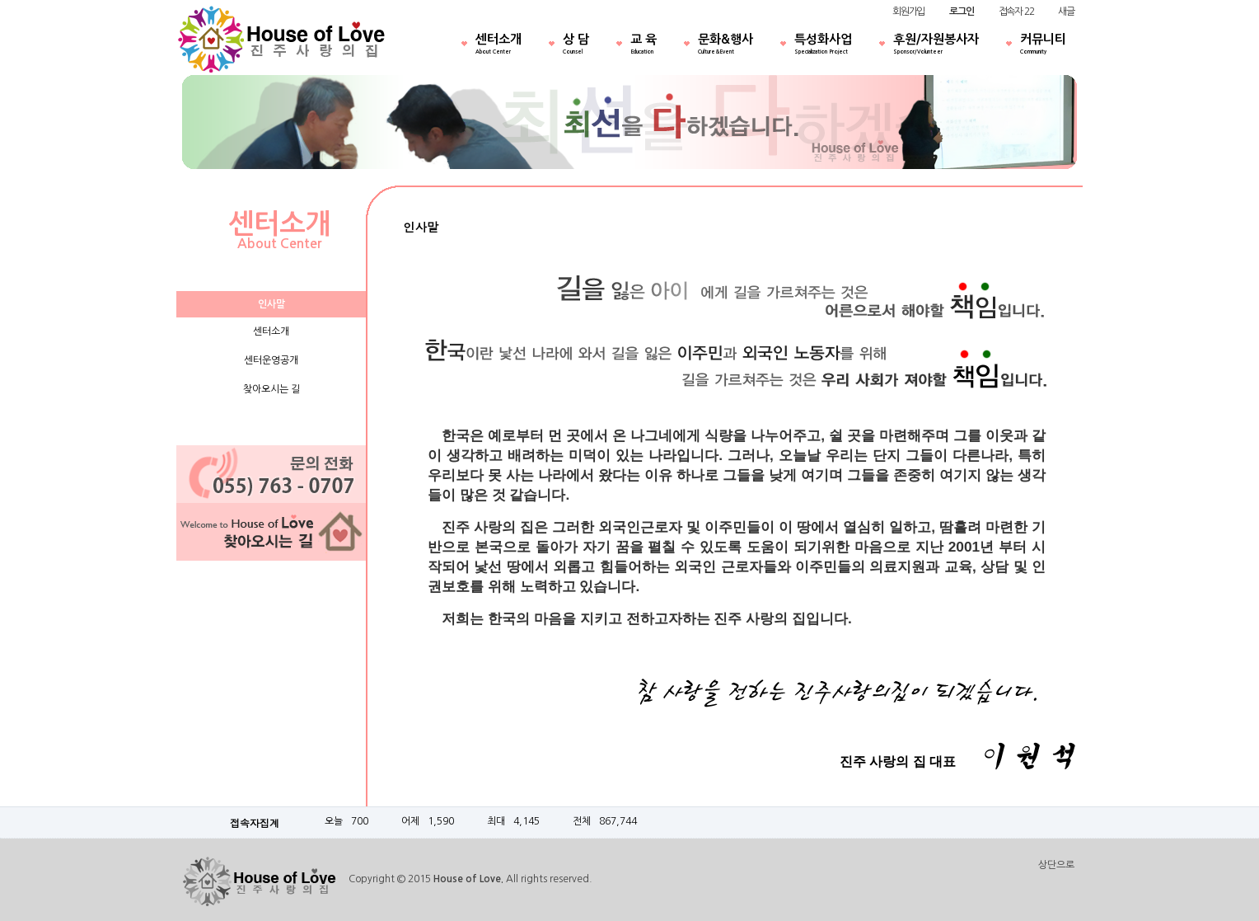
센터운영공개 (271, 360)
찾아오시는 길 (271, 389)
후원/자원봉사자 (936, 45)
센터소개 (498, 45)
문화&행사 (725, 45)
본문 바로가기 (0, 0)
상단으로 (1056, 865)
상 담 (576, 45)
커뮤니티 (1043, 45)
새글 (1066, 11)
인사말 (271, 304)
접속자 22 (1016, 11)
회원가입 (908, 11)
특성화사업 (823, 45)
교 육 (643, 45)
